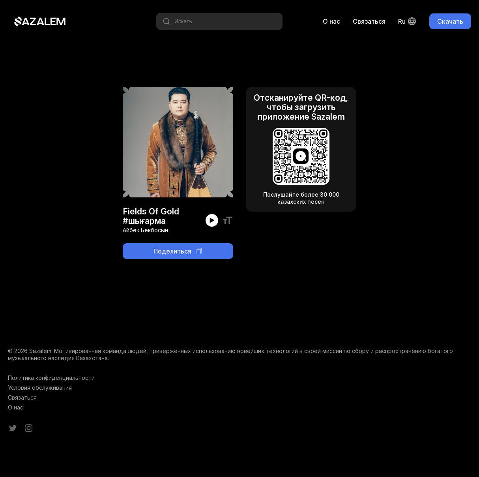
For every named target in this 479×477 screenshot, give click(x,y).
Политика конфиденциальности (51, 377)
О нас (331, 21)
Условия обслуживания (40, 387)
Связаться (369, 21)
